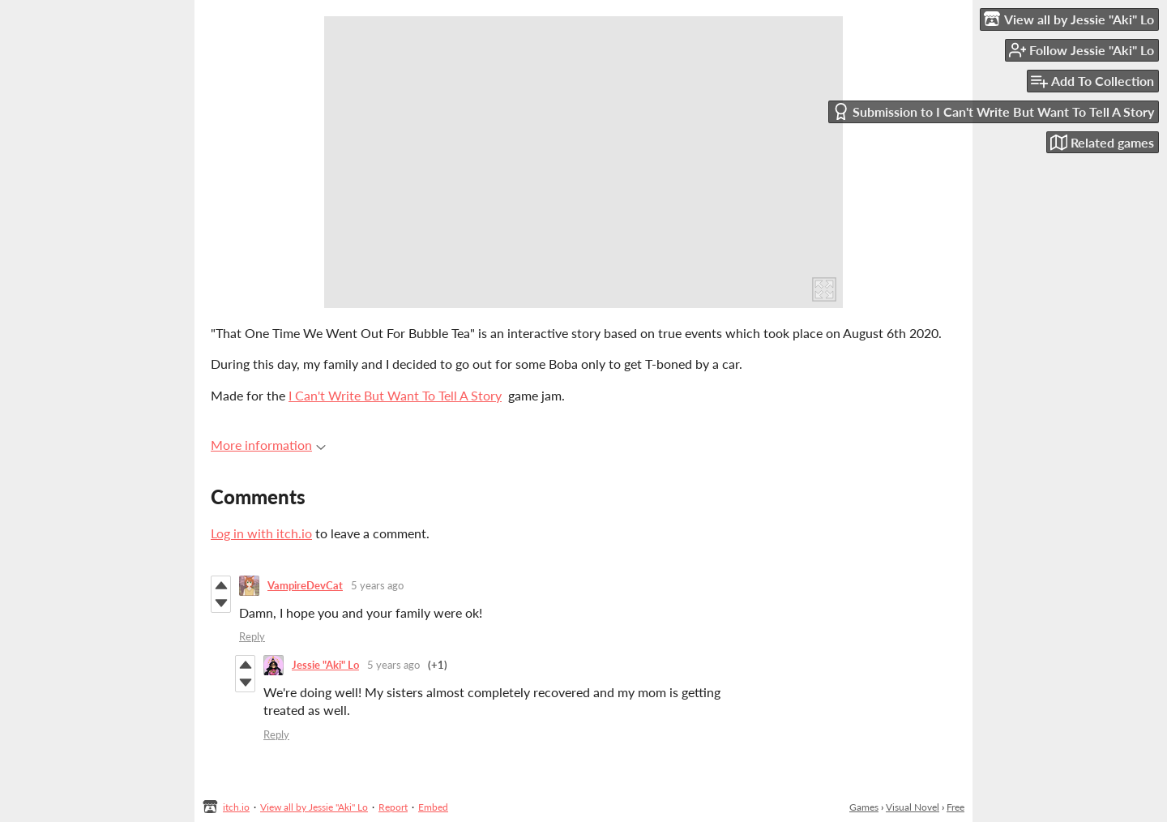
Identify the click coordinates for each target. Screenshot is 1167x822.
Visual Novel (912, 807)
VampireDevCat (305, 585)
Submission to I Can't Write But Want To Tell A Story (993, 111)
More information (268, 444)
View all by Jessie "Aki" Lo (314, 807)
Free (955, 807)
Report (393, 807)
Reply (252, 636)
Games (863, 807)
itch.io (236, 807)
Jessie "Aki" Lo (325, 664)
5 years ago (377, 585)
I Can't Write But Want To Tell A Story (395, 395)
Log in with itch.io (261, 533)
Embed (433, 807)
